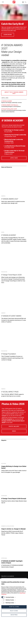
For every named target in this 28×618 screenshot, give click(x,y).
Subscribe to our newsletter (7, 576)
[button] (22, 2)
